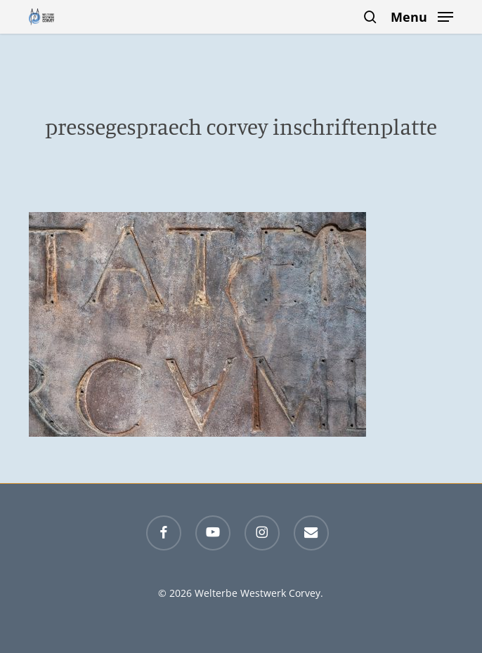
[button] (422, 15)
